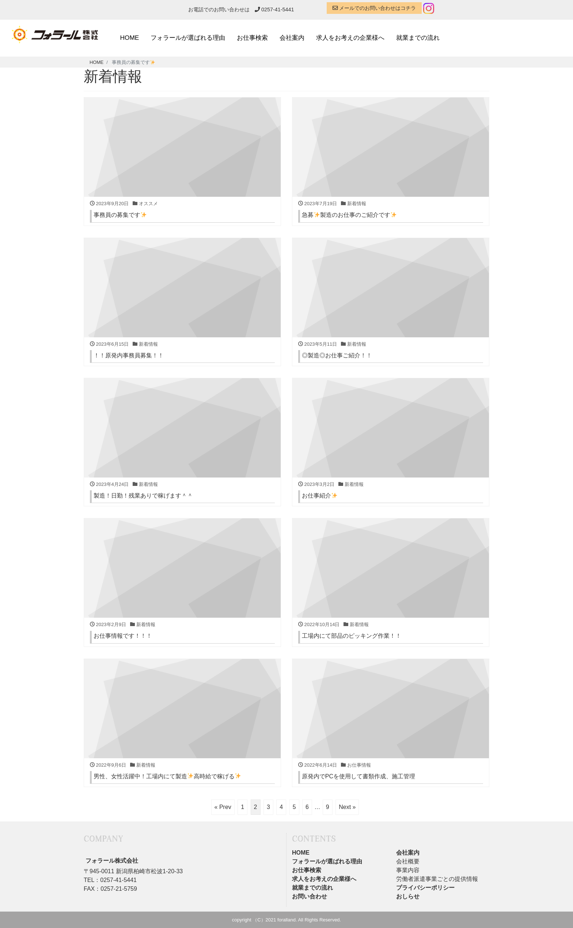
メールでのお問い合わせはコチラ (374, 8)
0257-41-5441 (274, 9)
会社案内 (292, 37)
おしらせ (408, 896)
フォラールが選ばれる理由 (188, 37)
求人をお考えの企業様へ (350, 37)
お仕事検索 (252, 37)
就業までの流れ (418, 37)
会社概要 (408, 861)
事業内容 (408, 870)
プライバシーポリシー (425, 888)
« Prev (223, 807)
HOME (129, 37)
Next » (347, 807)
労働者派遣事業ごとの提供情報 (437, 879)
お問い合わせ (309, 896)
